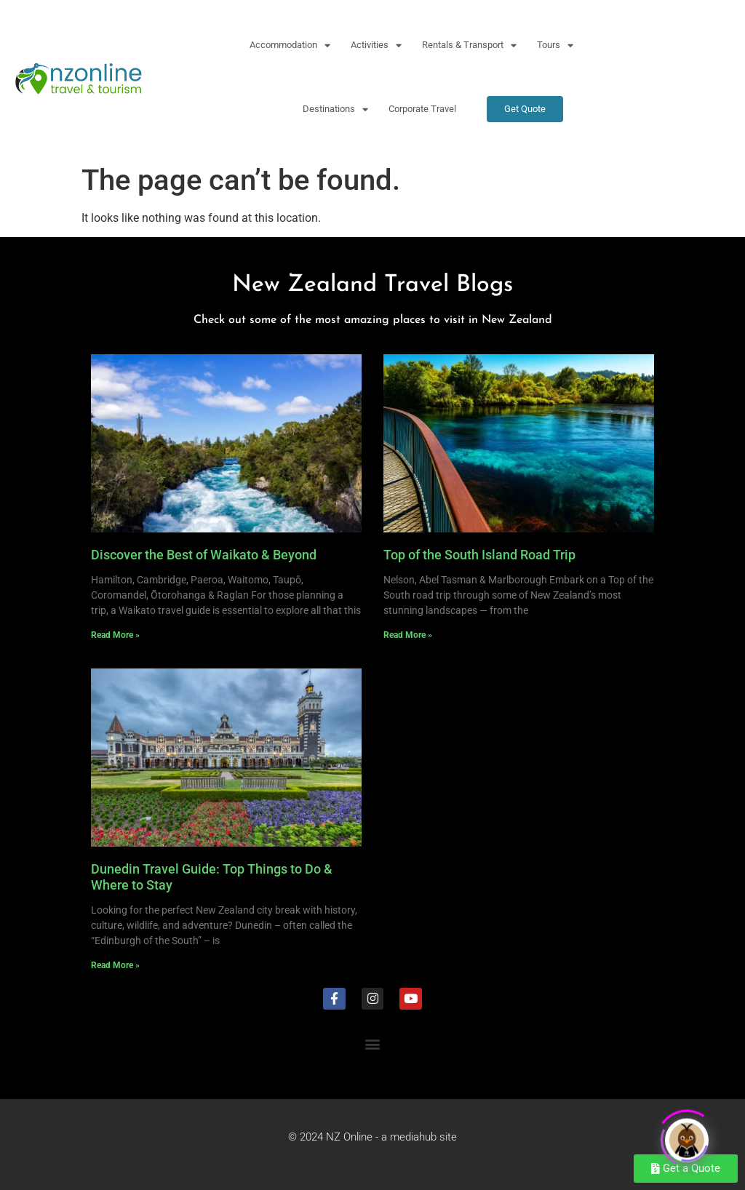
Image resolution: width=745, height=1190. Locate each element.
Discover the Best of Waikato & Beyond (203, 554)
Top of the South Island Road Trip (479, 554)
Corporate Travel (422, 108)
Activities (376, 45)
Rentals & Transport (469, 45)
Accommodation (290, 45)
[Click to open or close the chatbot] (687, 1136)
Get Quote (525, 108)
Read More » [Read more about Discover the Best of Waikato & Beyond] (115, 635)
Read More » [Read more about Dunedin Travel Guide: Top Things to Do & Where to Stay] (115, 965)
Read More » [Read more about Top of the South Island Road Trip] (407, 635)
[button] (373, 1043)
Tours (555, 45)
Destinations (335, 109)
